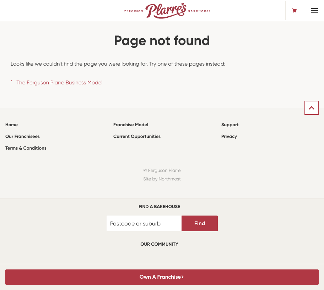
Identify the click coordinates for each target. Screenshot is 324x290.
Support (230, 125)
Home (11, 125)
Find (199, 223)
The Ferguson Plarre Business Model (59, 82)
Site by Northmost (162, 179)
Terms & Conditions (26, 148)
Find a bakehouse (159, 207)
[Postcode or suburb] (144, 223)
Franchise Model (130, 125)
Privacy (229, 136)
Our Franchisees (22, 136)
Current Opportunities (137, 136)
